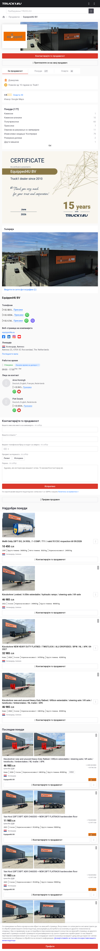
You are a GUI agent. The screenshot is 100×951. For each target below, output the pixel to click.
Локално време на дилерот (27, 365)
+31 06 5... (22, 387)
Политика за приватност (68, 491)
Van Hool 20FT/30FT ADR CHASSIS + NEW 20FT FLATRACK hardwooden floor (40, 816)
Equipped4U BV (9, 780)
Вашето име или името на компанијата (22, 425)
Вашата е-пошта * (9, 435)
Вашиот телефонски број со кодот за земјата (25, 444)
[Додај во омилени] (93, 785)
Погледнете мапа (10, 353)
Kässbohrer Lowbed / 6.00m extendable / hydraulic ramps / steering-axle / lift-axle (41, 594)
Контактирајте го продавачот (50, 56)
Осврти (67, 71)
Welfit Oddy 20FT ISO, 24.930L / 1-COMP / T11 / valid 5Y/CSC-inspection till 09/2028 (42, 541)
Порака (9, 463)
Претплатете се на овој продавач (50, 63)
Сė (50, 145)
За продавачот (18, 71)
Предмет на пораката (15, 454)
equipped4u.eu (8, 332)
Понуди (44, 71)
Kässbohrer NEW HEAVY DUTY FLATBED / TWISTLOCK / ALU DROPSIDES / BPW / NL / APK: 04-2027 (47, 648)
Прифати (50, 946)
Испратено (50, 486)
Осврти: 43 (18, 95)
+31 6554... (22, 405)
